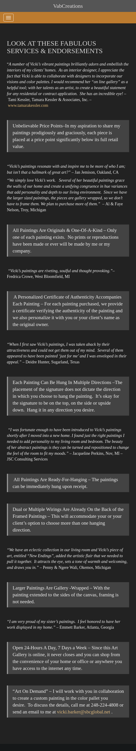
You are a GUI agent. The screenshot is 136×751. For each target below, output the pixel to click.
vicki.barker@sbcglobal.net (83, 712)
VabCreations (68, 6)
